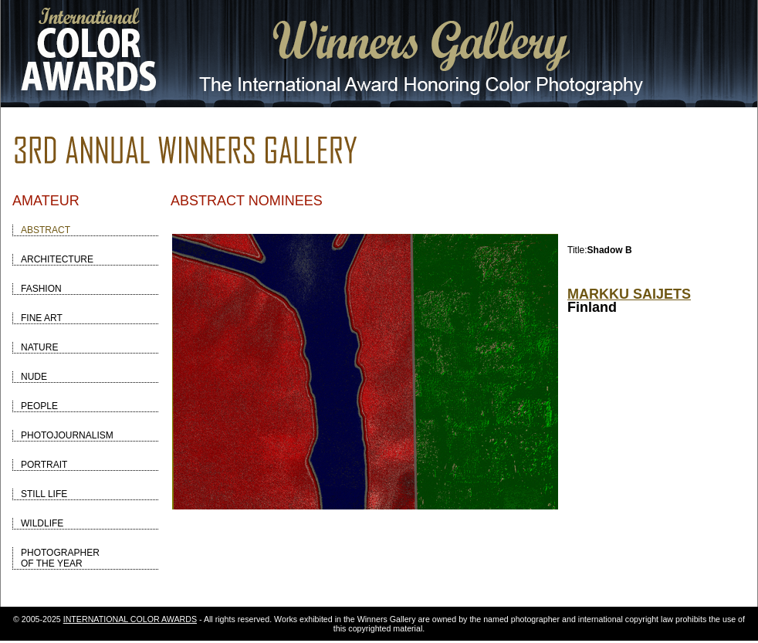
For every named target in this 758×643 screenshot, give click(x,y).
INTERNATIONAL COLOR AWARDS (130, 619)
